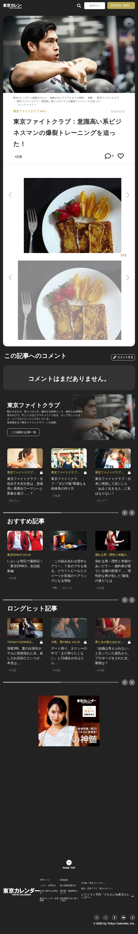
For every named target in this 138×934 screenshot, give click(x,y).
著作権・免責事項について (69, 892)
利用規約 (64, 880)
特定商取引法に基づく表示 (69, 899)
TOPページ (45, 880)
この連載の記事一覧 (23, 432)
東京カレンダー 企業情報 (49, 899)
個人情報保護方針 (68, 885)
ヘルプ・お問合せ (48, 885)
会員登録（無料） (121, 5)
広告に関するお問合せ (49, 892)
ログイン (94, 5)
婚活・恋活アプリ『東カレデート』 (97, 889)
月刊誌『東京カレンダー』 (93, 883)
